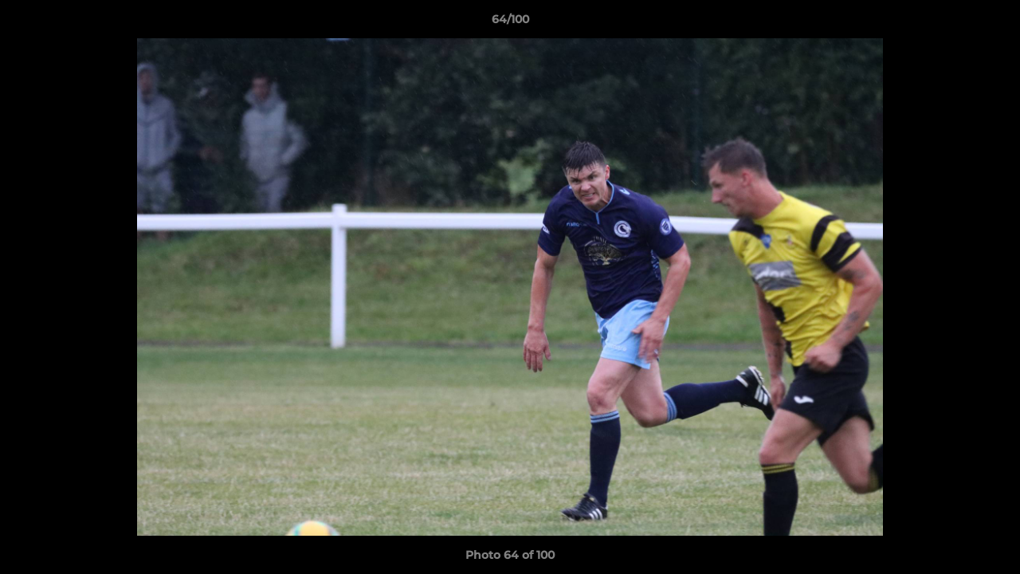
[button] (991, 23)
